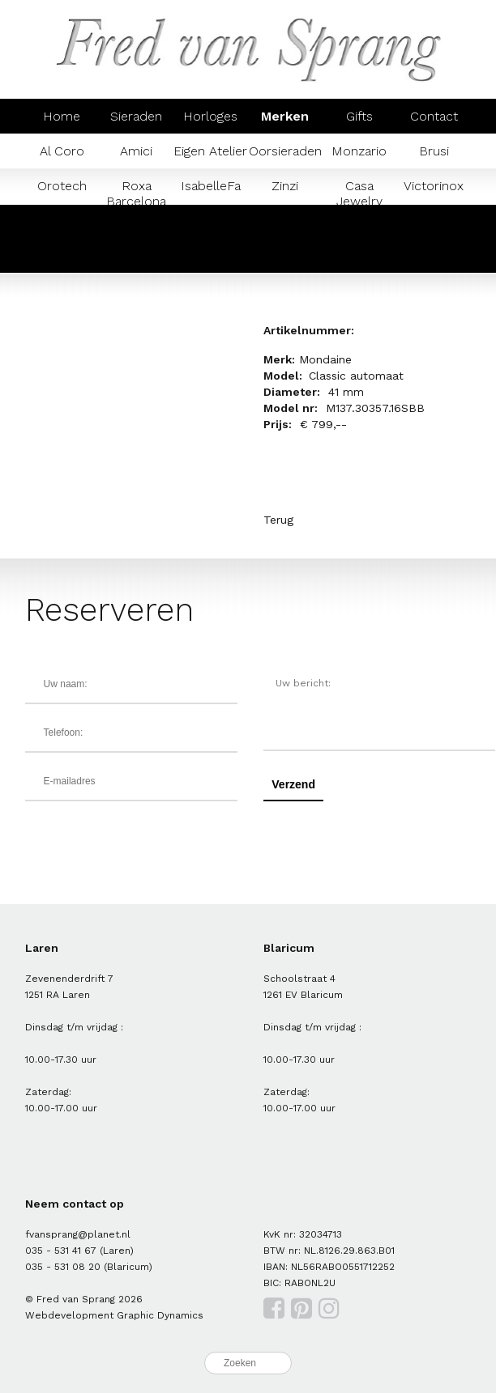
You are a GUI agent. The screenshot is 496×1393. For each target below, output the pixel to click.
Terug (278, 519)
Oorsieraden (285, 151)
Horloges (210, 116)
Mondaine (433, 220)
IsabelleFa (211, 185)
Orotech (62, 185)
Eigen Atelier (210, 151)
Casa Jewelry (359, 193)
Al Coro (62, 151)
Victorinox (434, 185)
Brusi (434, 151)
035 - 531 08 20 (62, 1266)
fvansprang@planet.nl (77, 1234)
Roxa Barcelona (136, 193)
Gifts (359, 116)
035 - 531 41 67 (60, 1250)
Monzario (359, 151)
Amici (136, 151)
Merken (285, 116)
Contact (434, 116)
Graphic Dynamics (160, 1315)
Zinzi (285, 185)
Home (61, 116)
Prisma (61, 255)
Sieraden (136, 116)
